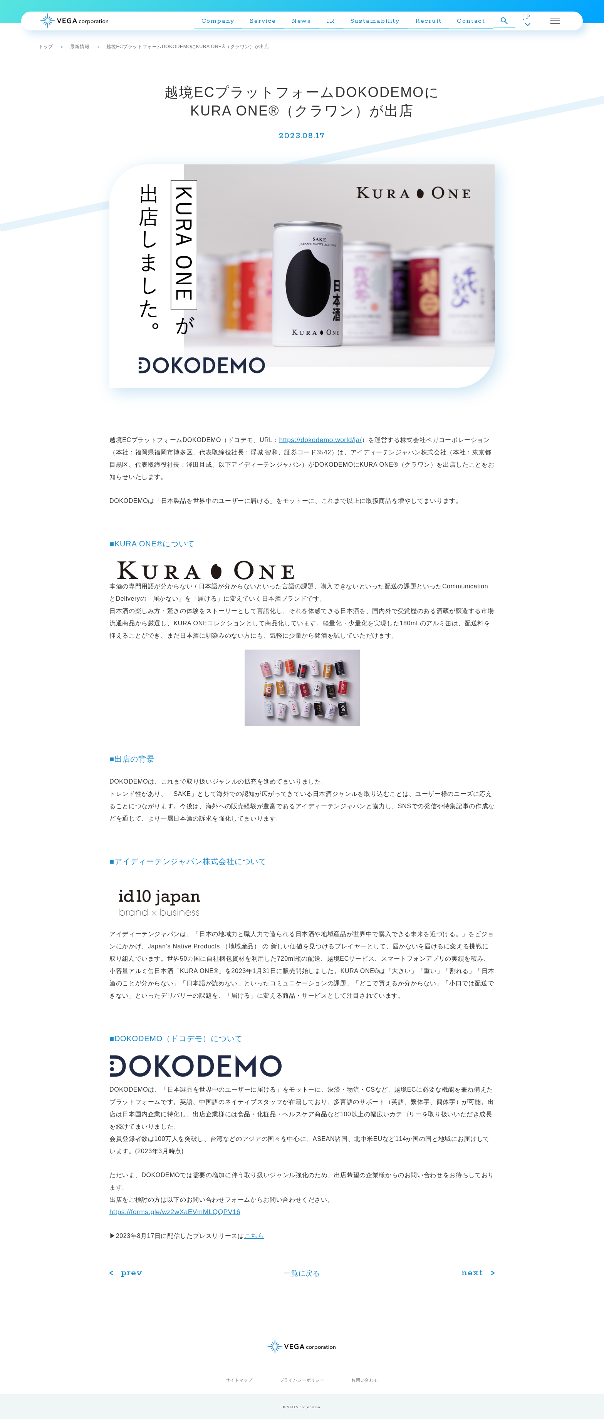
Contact (478, 23)
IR (337, 23)
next (471, 1276)
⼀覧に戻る (302, 1275)
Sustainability (381, 23)
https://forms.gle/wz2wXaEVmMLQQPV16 (186, 1213)
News (308, 23)
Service (270, 23)
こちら (256, 1237)
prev (132, 1276)
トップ (46, 46)
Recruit (435, 23)
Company (225, 23)
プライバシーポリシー (302, 1383)
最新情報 (79, 46)
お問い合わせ (361, 1383)
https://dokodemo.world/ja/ (328, 440)
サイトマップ (242, 1383)
